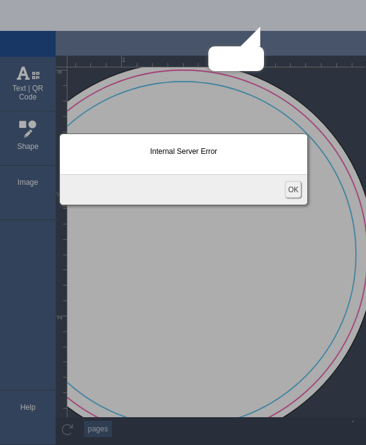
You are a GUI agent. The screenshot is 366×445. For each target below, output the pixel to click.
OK (293, 189)
